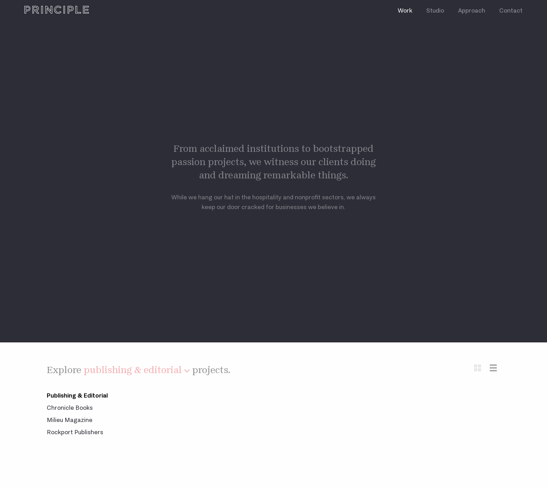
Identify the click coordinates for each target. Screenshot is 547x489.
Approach (471, 10)
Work (405, 10)
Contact (511, 10)
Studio (435, 10)
